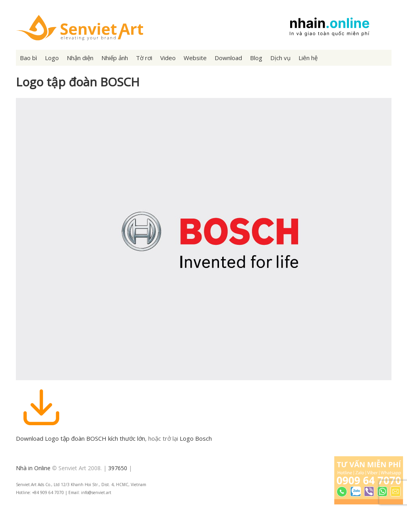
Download (228, 58)
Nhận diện (80, 58)
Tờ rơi (144, 58)
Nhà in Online (33, 468)
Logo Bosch (196, 438)
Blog (256, 58)
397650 (117, 468)
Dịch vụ (280, 58)
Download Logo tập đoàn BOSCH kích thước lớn (80, 438)
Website (195, 58)
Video (168, 58)
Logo (52, 58)
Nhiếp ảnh (114, 58)
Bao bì (28, 58)
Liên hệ (308, 58)
